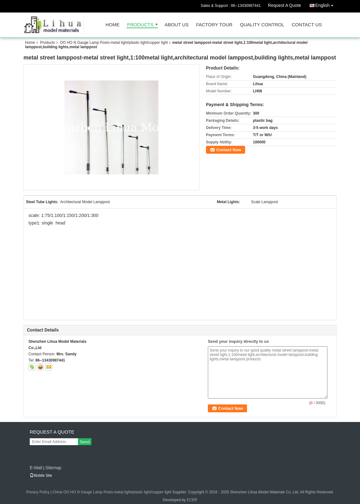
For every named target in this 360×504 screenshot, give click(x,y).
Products (140, 25)
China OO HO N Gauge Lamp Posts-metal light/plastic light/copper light (112, 492)
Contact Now (228, 149)
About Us (176, 25)
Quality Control (262, 25)
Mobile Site (41, 475)
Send (85, 442)
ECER (192, 500)
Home (112, 25)
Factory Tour (214, 25)
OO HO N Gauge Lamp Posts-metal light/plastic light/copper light (114, 42)
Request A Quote (284, 5)
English (326, 4)
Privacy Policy (37, 492)
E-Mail (36, 467)
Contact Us (307, 25)
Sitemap (53, 467)
